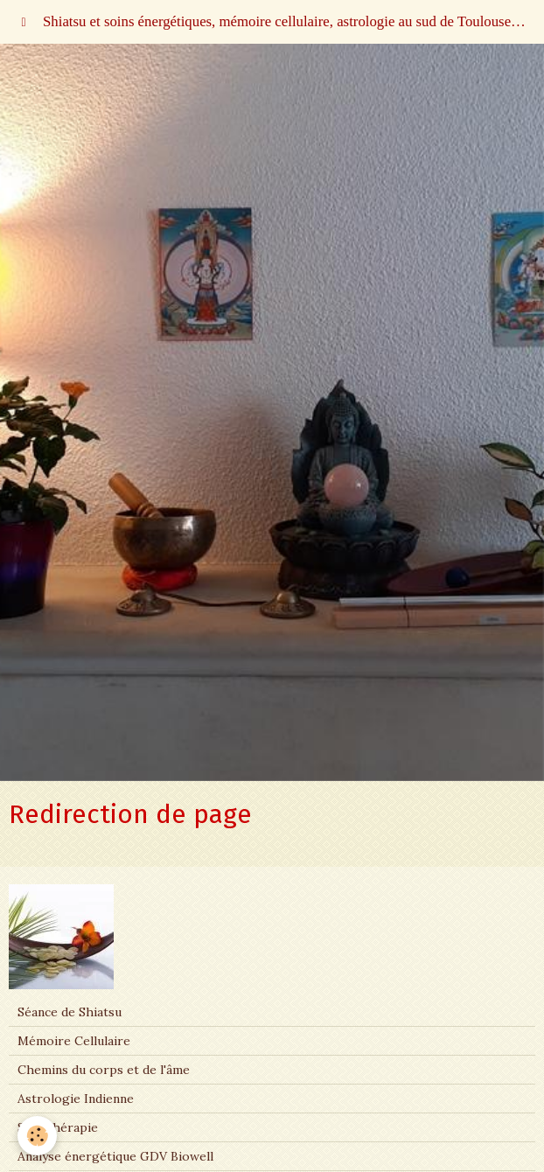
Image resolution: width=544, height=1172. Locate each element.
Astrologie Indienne (75, 1098)
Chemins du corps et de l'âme (103, 1070)
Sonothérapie (57, 1127)
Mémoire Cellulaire (73, 1041)
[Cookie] (37, 1135)
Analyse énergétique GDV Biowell (115, 1156)
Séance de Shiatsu (69, 1012)
